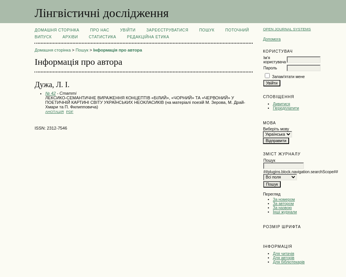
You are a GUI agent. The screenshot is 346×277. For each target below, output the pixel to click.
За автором (283, 204)
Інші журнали (285, 212)
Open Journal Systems (287, 29)
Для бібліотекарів (289, 262)
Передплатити (286, 108)
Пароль (270, 68)
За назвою (282, 208)
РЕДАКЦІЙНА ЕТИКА (148, 37)
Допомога (272, 39)
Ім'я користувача (274, 60)
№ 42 (50, 93)
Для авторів (283, 258)
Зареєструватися (167, 30)
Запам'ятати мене (288, 77)
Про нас (100, 30)
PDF (69, 112)
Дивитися (281, 104)
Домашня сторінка (57, 30)
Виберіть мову (276, 129)
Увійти (127, 30)
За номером (284, 199)
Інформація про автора (117, 50)
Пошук (206, 30)
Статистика (102, 37)
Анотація (54, 112)
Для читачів (283, 254)
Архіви (70, 37)
